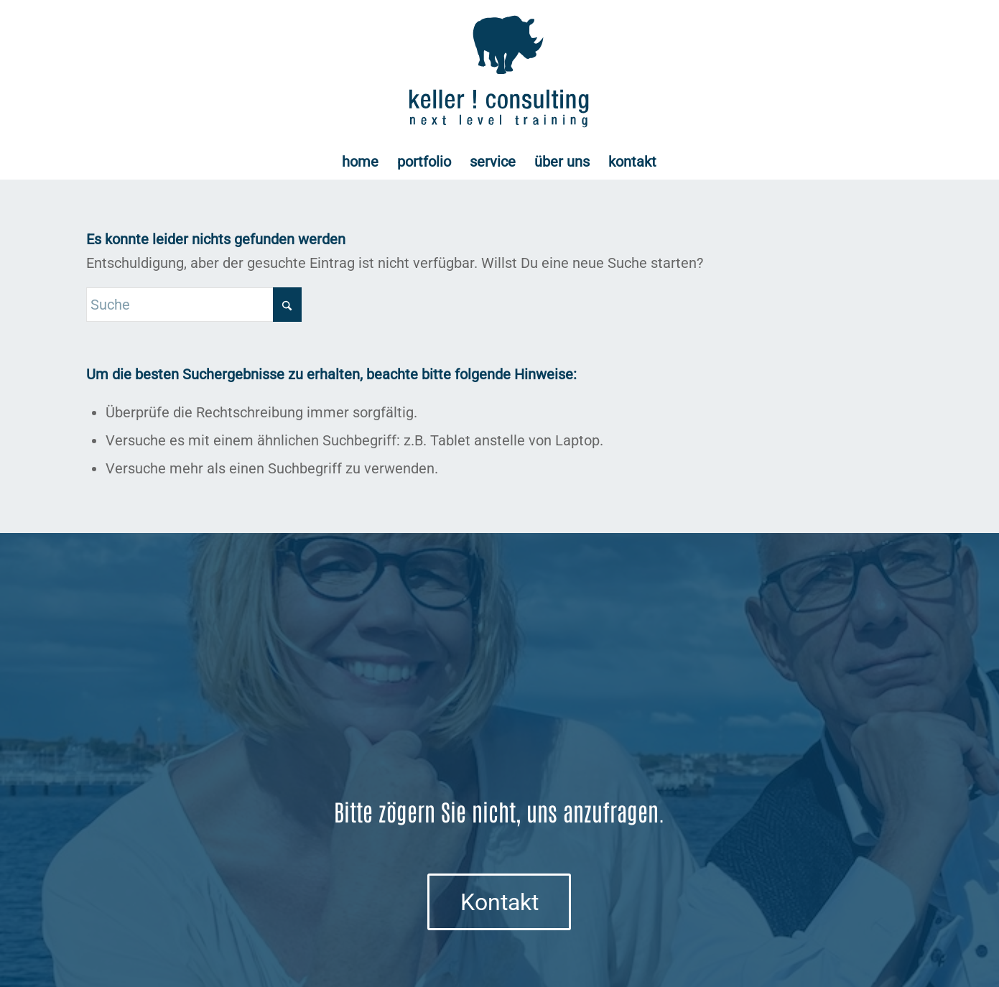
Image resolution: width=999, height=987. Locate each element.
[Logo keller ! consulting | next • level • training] (499, 72)
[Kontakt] (499, 902)
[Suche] (194, 304)
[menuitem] (360, 162)
